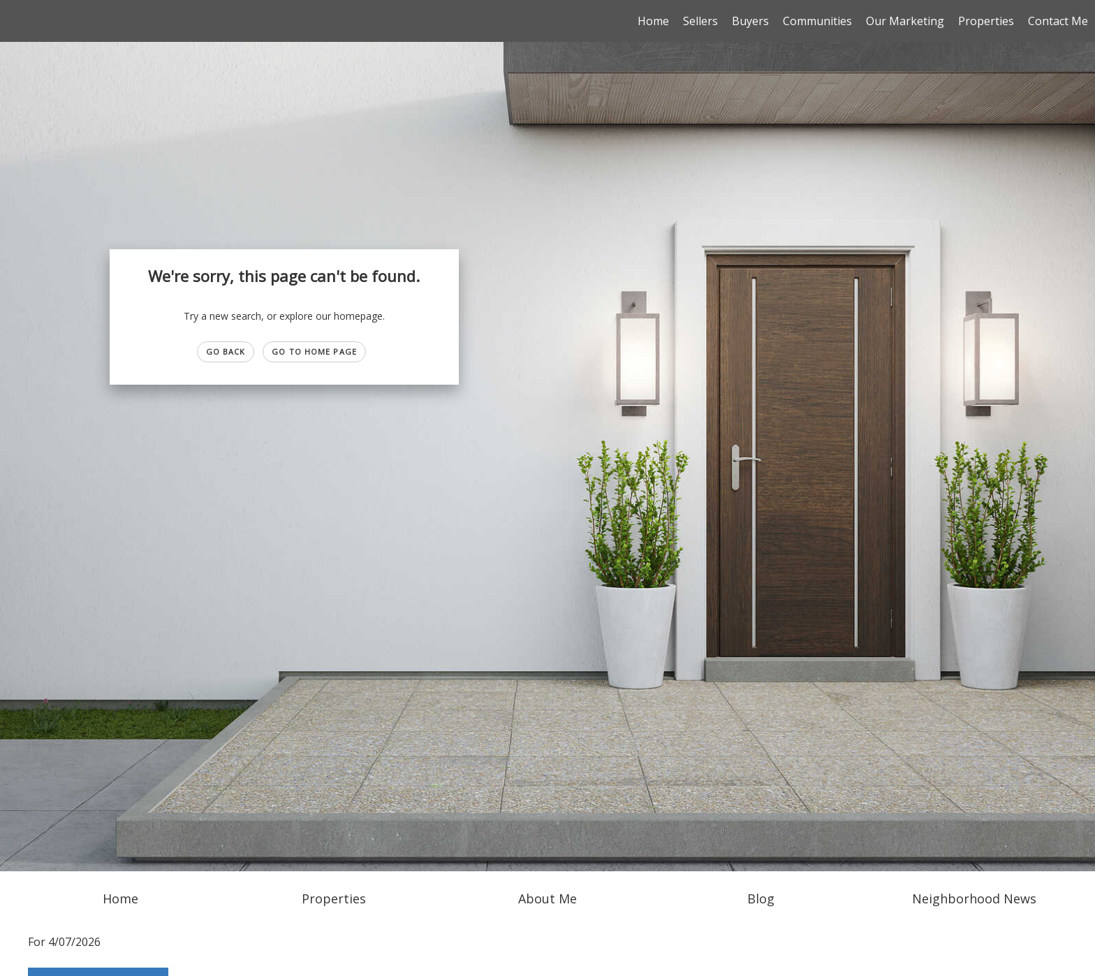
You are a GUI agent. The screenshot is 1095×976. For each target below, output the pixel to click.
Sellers (700, 21)
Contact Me (1058, 21)
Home (653, 21)
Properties (986, 21)
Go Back (226, 351)
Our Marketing (905, 21)
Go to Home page (314, 351)
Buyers (750, 21)
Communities (817, 21)
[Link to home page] (17, 21)
